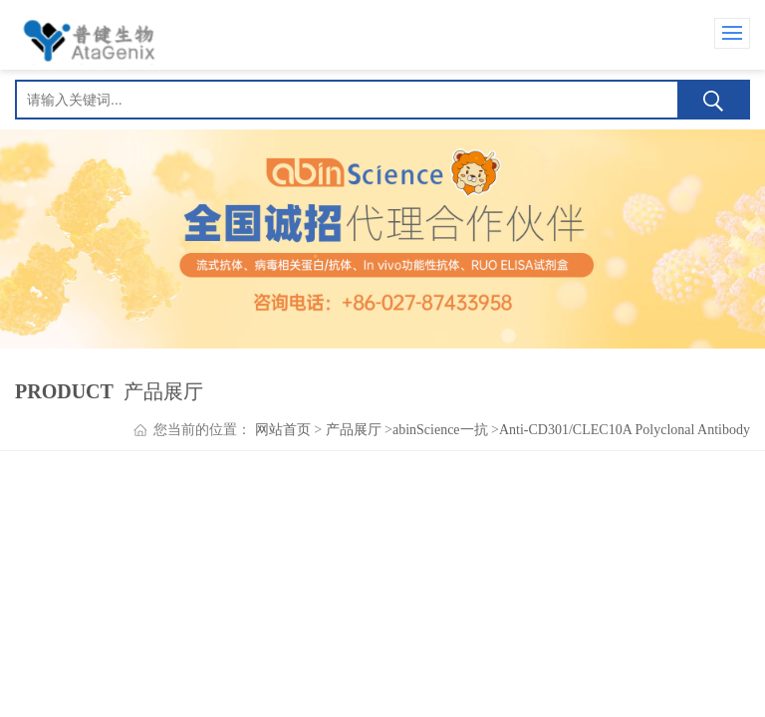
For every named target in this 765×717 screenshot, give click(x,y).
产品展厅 (354, 429)
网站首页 (283, 429)
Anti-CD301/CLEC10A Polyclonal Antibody (624, 429)
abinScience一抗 (440, 429)
